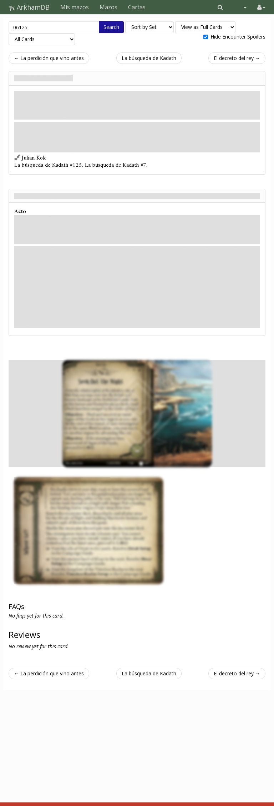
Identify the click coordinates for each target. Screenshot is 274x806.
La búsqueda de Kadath (149, 58)
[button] (220, 7)
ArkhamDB (29, 7)
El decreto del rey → (237, 58)
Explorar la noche (43, 78)
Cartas (137, 7)
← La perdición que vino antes (49, 58)
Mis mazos (74, 7)
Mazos (108, 7)
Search (111, 27)
